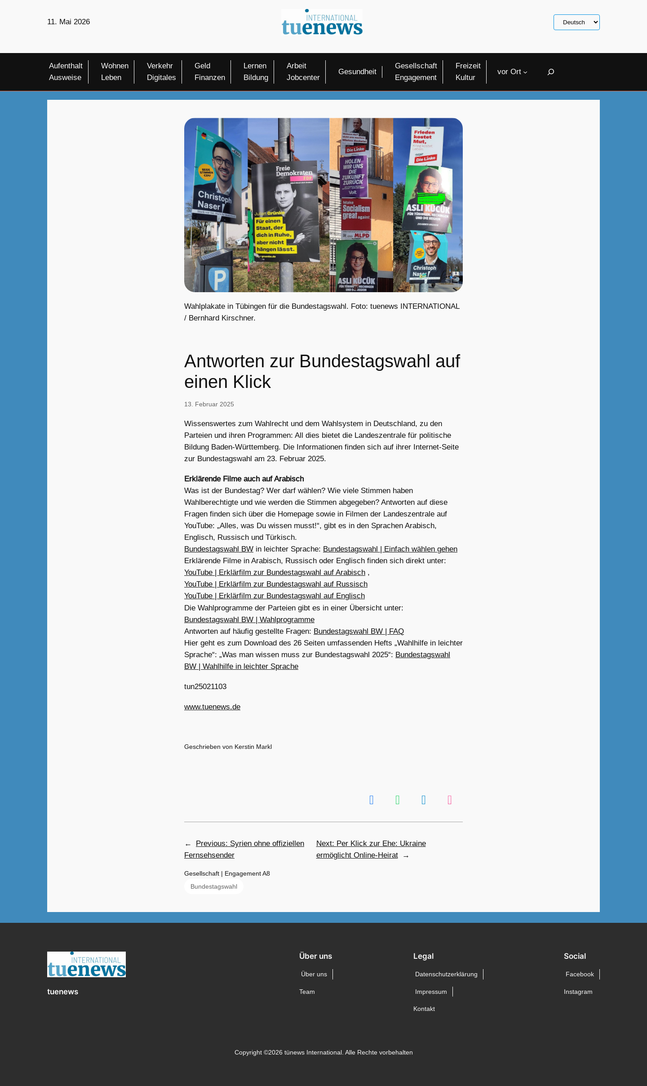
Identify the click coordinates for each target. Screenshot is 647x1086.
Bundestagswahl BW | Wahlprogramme (249, 619)
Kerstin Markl (253, 746)
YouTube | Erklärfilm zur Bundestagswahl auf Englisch (274, 596)
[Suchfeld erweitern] (550, 71)
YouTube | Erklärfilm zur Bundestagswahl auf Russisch (276, 584)
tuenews (62, 991)
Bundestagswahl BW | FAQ (359, 631)
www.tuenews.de (212, 707)
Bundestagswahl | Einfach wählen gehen (390, 549)
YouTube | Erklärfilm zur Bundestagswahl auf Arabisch (274, 572)
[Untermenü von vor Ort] (525, 72)
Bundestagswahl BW (218, 549)
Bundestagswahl (214, 886)
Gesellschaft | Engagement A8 (227, 873)
